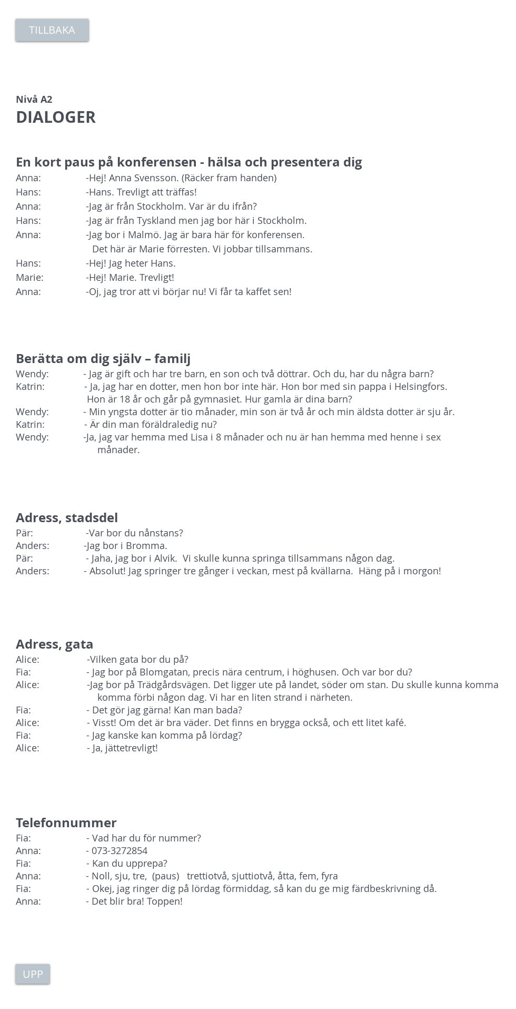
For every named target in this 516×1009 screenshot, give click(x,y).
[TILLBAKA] (52, 30)
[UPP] (32, 974)
